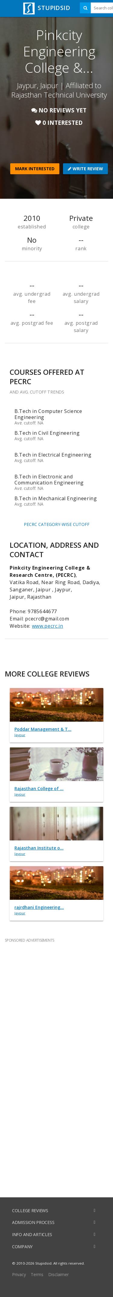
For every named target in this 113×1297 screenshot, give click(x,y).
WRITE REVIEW (85, 168)
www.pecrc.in (47, 626)
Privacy (19, 1274)
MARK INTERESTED (35, 168)
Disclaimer (58, 1274)
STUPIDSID (46, 8)
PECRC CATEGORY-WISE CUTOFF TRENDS (56, 525)
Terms (37, 1274)
